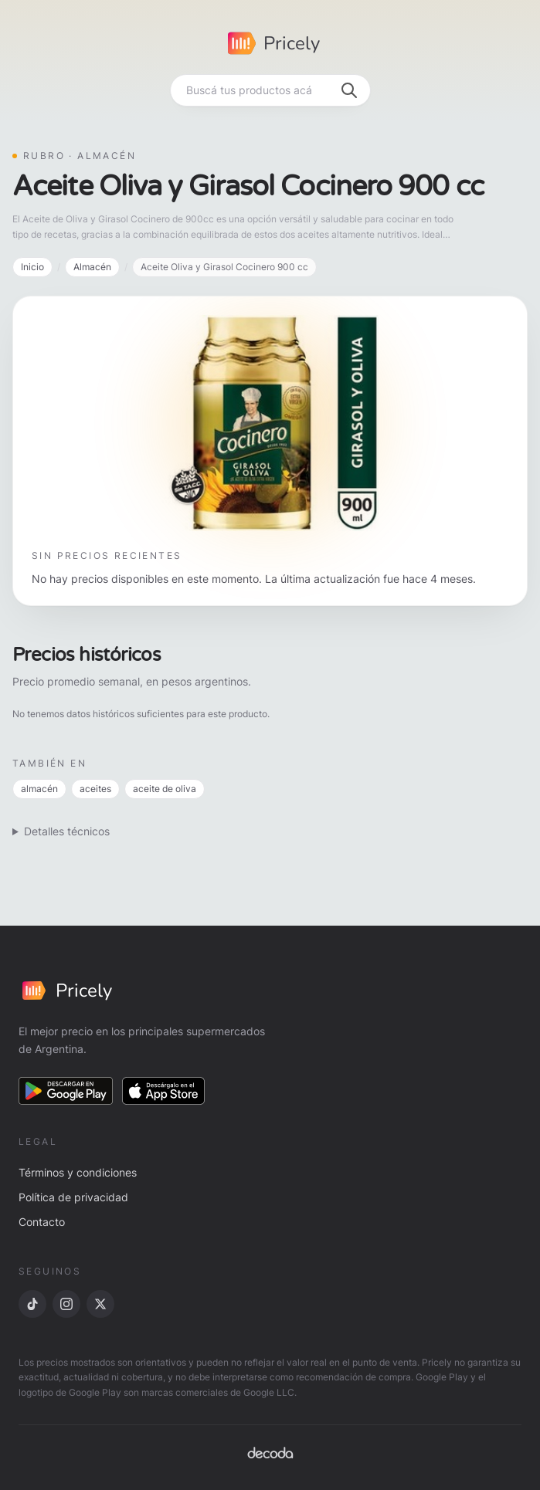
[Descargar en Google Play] (66, 1091)
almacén (39, 788)
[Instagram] (66, 1304)
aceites (95, 788)
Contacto (42, 1221)
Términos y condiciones (78, 1172)
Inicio (32, 267)
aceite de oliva (164, 788)
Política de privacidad (73, 1197)
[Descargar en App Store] (163, 1091)
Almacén (92, 267)
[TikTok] (32, 1304)
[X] (100, 1304)
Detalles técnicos (67, 831)
